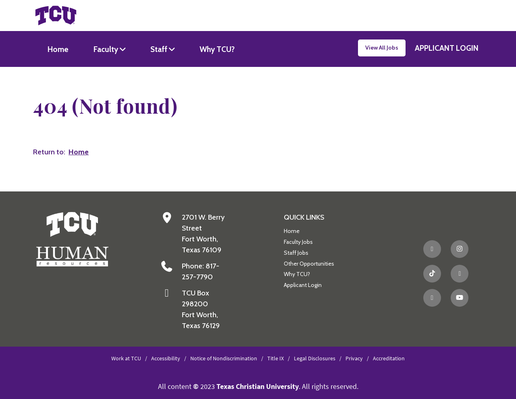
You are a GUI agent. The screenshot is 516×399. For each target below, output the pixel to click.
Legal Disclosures (314, 358)
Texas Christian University (257, 386)
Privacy (354, 358)
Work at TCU (126, 358)
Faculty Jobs (298, 241)
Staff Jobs (296, 252)
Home (58, 49)
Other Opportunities (309, 263)
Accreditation (389, 358)
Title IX (275, 358)
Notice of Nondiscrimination (223, 358)
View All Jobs (381, 47)
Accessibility (165, 358)
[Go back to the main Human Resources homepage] (72, 239)
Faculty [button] (107, 49)
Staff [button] (159, 49)
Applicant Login (303, 285)
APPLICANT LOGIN (447, 48)
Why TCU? (217, 49)
